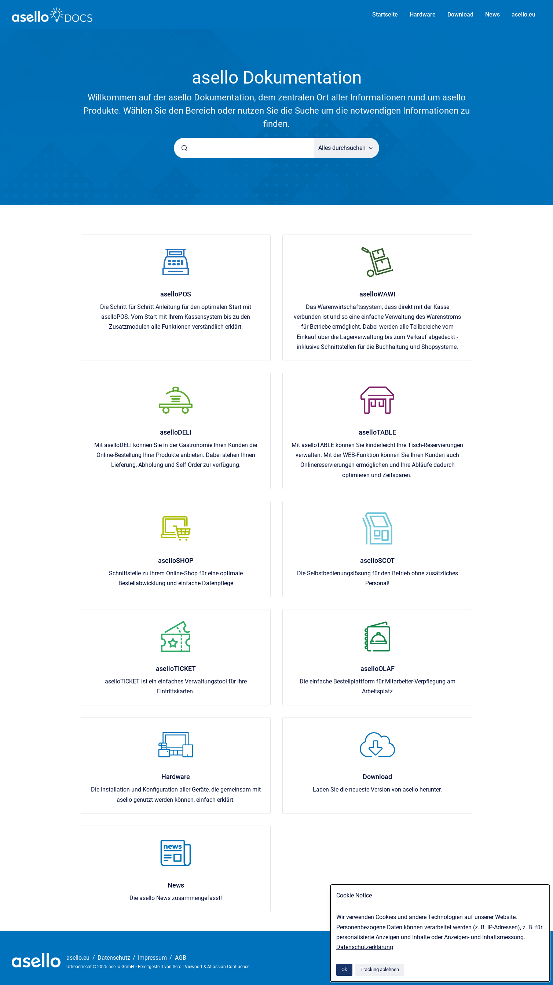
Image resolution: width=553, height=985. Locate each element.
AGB (180, 957)
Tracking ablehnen (379, 969)
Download (460, 14)
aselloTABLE (377, 432)
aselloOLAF (377, 668)
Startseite (385, 14)
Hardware (423, 14)
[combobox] (244, 148)
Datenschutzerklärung (364, 947)
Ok (344, 969)
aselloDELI (175, 432)
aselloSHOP (176, 560)
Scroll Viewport (188, 966)
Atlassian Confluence (228, 966)
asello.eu (523, 14)
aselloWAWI (377, 294)
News (492, 14)
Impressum (153, 957)
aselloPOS (175, 294)
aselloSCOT (377, 560)
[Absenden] (184, 148)
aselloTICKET (176, 668)
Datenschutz (115, 957)
